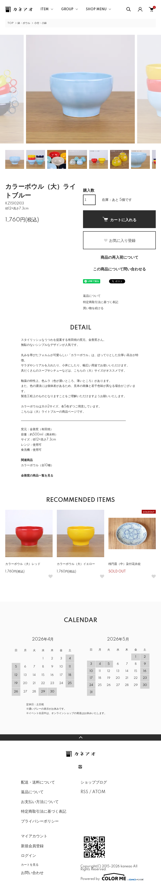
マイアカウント (34, 836)
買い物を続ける (93, 308)
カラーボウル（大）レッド (22, 564)
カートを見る (30, 864)
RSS (84, 792)
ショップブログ (93, 782)
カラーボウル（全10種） (37, 465)
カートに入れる (119, 219)
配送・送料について (38, 782)
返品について (92, 296)
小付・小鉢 (40, 23)
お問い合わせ (32, 873)
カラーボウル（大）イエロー (76, 564)
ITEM (44, 9)
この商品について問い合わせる (119, 269)
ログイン (28, 856)
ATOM (98, 792)
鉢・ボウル (24, 23)
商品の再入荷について (119, 258)
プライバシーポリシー (40, 821)
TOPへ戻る (80, 737)
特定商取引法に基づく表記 (100, 302)
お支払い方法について (40, 802)
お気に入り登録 (119, 241)
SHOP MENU (96, 9)
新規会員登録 (32, 846)
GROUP (67, 9)
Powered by (110, 877)
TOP (10, 23)
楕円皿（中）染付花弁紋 (124, 564)
